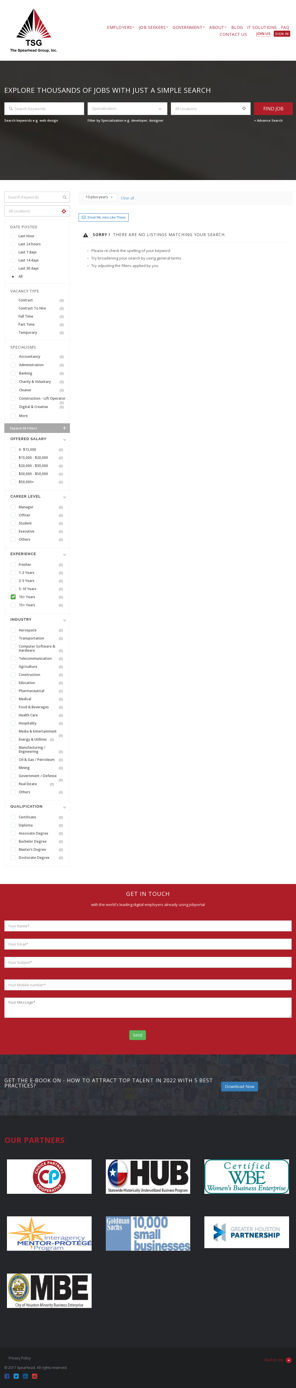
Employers (119, 27)
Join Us (263, 33)
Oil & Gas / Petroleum (42, 759)
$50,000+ (42, 482)
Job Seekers (152, 27)
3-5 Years (42, 580)
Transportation (42, 638)
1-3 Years (42, 572)
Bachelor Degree (42, 841)
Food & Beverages (42, 707)
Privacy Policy (20, 1358)
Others (42, 539)
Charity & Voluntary (42, 381)
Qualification (26, 806)
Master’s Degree (42, 849)
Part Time (42, 324)
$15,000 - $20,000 (42, 457)
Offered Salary (28, 439)
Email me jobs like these (106, 217)
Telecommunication (42, 658)
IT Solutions (262, 27)
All (20, 276)
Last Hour (26, 236)
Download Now (239, 1086)
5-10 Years (42, 589)
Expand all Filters (38, 428)
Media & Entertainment (42, 732)
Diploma (42, 825)
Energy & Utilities (37, 739)
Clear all (127, 198)
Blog (237, 27)
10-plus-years (99, 196)
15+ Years (42, 605)
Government (187, 27)
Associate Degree (42, 833)
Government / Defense (42, 776)
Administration (42, 365)
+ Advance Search (268, 120)
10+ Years (42, 597)
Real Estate (37, 784)
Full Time (42, 316)
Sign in (282, 33)
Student (42, 523)
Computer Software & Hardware (42, 648)
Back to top (278, 1360)
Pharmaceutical (42, 691)
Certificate (42, 817)
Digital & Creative (42, 406)
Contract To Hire (42, 308)
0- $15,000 (42, 449)
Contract (42, 300)
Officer (42, 515)
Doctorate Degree (42, 857)
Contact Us (233, 34)
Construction (42, 674)
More (23, 415)
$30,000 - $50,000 (42, 474)
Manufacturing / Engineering (42, 749)
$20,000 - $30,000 (42, 465)
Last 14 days (28, 260)
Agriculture (42, 666)
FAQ (285, 27)
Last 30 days (28, 268)
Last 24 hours (29, 244)
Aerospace (42, 630)
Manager (42, 507)
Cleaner (42, 390)
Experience (23, 554)
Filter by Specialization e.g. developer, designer (126, 120)
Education (42, 682)
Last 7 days (27, 252)
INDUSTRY (21, 619)
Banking (42, 373)
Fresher (42, 564)
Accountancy (42, 356)
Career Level (25, 496)
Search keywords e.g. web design (31, 120)
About (216, 27)
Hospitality (42, 723)
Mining (42, 767)
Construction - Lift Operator (42, 399)
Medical (42, 699)
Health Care (42, 715)
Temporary (42, 332)
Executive (42, 531)
